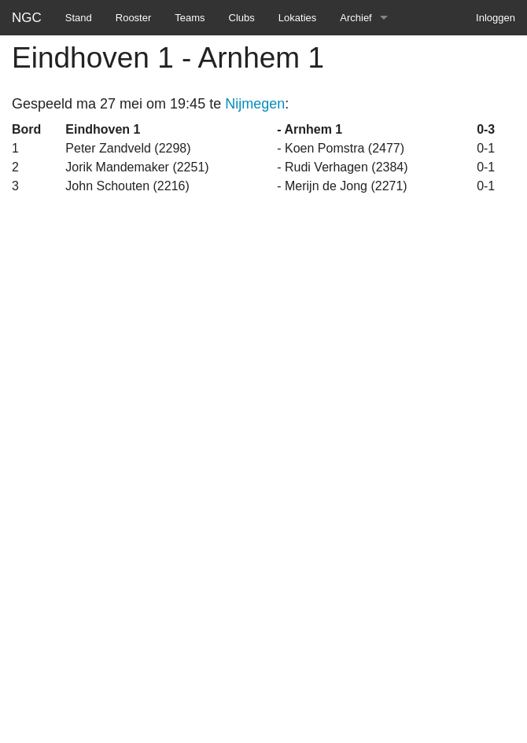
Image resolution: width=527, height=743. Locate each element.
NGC (27, 17)
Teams (190, 18)
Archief (355, 18)
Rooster (134, 18)
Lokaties (297, 18)
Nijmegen (255, 104)
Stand (78, 18)
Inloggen (495, 18)
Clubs (242, 18)
